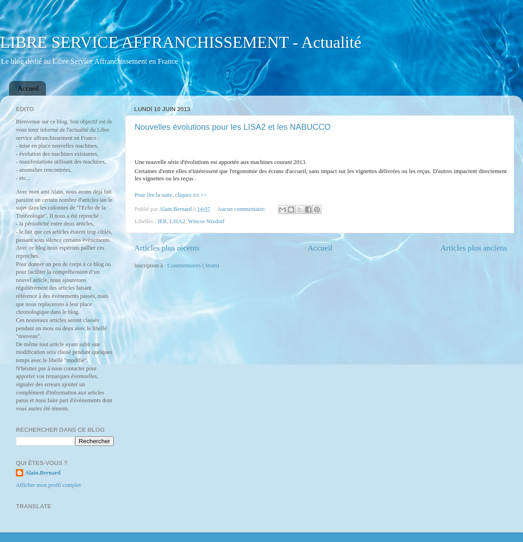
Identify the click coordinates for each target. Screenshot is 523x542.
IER (161, 221)
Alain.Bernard (42, 473)
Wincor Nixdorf (206, 221)
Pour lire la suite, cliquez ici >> (171, 195)
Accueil (28, 88)
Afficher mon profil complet (48, 485)
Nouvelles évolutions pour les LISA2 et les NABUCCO (233, 127)
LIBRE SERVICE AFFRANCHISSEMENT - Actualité (181, 42)
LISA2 (177, 221)
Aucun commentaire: (242, 209)
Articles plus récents (167, 247)
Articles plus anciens (473, 247)
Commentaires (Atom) (193, 265)
